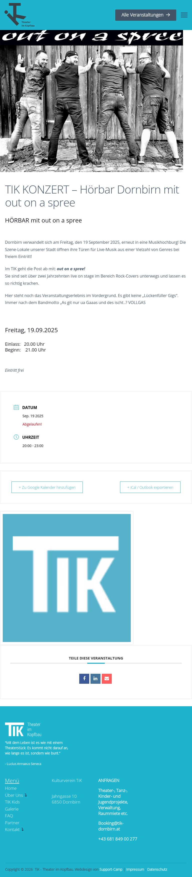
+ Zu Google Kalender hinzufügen (47, 487)
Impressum (135, 869)
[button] (184, 15)
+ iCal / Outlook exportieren (150, 487)
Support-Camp (111, 869)
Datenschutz (157, 869)
